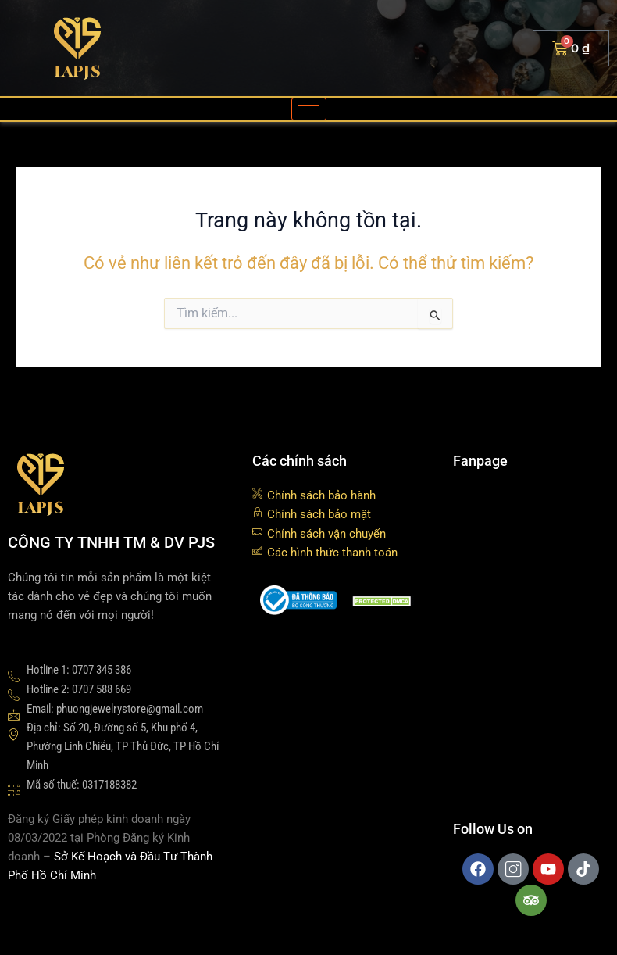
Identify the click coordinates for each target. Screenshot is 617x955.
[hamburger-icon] (308, 109)
